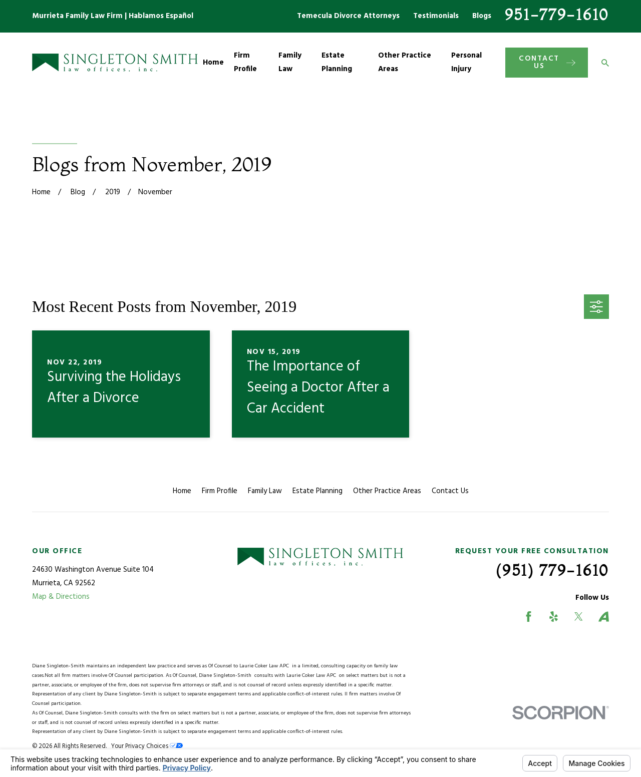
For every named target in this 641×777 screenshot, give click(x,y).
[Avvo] (603, 616)
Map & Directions (61, 597)
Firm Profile (219, 491)
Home (182, 491)
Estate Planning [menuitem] (337, 62)
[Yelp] (553, 616)
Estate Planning (317, 491)
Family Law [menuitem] (289, 62)
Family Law (265, 491)
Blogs (481, 16)
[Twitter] (578, 616)
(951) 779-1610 (552, 570)
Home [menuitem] (213, 63)
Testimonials (436, 16)
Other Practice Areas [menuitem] (404, 62)
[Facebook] (528, 616)
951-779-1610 (557, 15)
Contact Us (450, 491)
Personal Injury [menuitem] (466, 62)
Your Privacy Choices (147, 746)
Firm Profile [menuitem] (245, 62)
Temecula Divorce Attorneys (348, 16)
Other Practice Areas (387, 491)
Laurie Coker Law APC (265, 666)
